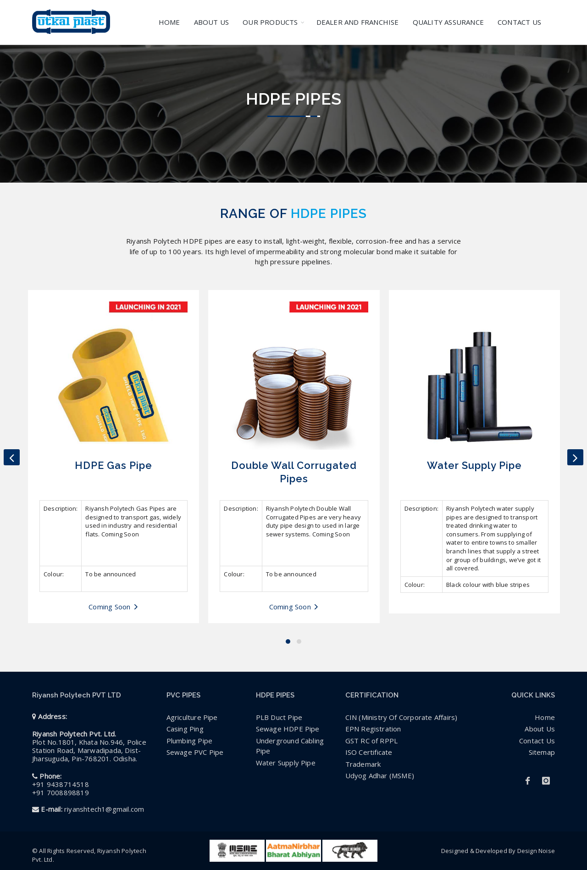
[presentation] (12, 457)
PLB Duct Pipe (279, 717)
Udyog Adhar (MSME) (380, 775)
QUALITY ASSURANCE (448, 22)
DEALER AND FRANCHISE (357, 22)
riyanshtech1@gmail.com (104, 809)
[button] (288, 641)
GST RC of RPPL (371, 740)
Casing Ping (185, 728)
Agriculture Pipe (192, 717)
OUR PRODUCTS (270, 22)
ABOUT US (211, 22)
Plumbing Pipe (189, 740)
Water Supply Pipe (286, 762)
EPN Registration (373, 728)
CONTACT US (519, 22)
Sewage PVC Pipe (195, 752)
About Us (540, 728)
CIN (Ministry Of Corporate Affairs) (401, 717)
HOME (169, 22)
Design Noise (536, 851)
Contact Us (537, 740)
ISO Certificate (369, 752)
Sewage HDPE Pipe (288, 728)
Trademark (363, 764)
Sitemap (542, 752)
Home (545, 717)
